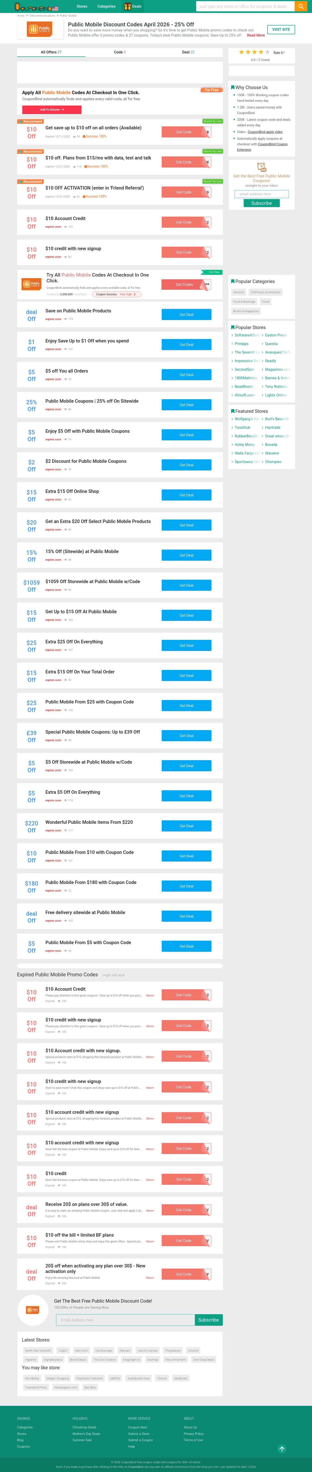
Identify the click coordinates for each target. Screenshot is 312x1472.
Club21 (63, 1350)
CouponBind (135, 1467)
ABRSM (115, 1378)
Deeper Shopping (58, 1378)
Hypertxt (30, 1359)
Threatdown (173, 1350)
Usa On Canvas (148, 1350)
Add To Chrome (52, 109)
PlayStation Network (89, 1378)
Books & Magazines (246, 311)
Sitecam (125, 1350)
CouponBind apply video (265, 132)
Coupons (23, 1446)
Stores (82, 6)
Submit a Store (139, 1434)
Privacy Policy (194, 1434)
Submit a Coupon (140, 1440)
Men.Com (81, 1350)
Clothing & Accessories (265, 292)
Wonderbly (32, 1378)
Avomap (152, 1359)
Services (238, 292)
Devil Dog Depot (203, 1359)
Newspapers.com (65, 1387)
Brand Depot (78, 1359)
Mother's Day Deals (86, 1434)
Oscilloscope (103, 1350)
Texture (162, 1378)
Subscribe (208, 1320)
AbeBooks (180, 1378)
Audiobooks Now (138, 1378)
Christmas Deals (84, 1427)
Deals (132, 6)
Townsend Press (36, 1387)
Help (131, 1446)
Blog (20, 1440)
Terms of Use (193, 1440)
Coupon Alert (137, 1427)
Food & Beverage (244, 301)
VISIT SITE (281, 29)
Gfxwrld (193, 1350)
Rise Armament (175, 1359)
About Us (190, 1427)
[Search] (300, 6)
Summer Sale (82, 1440)
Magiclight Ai (131, 1359)
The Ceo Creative (105, 1359)
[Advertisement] (120, 72)
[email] (139, 1320)
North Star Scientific (38, 1350)
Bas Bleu (90, 1387)
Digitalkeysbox (53, 1359)
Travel (266, 301)
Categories (107, 6)
